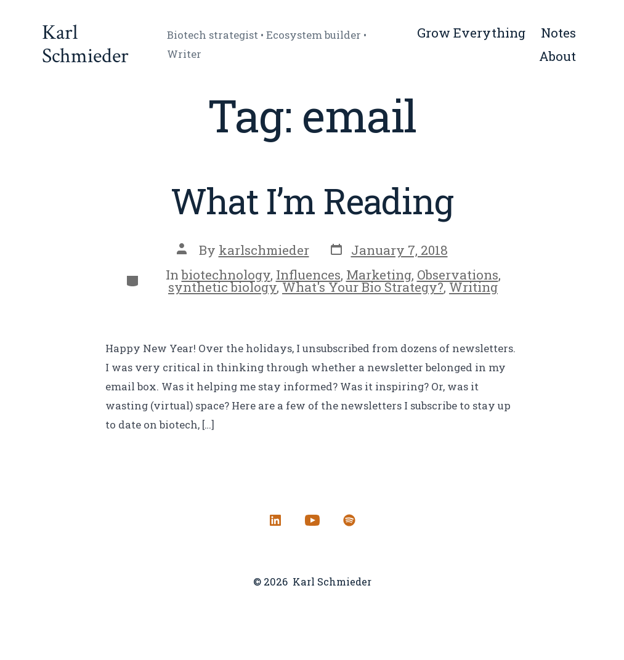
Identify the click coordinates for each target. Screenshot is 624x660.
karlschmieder (264, 250)
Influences (308, 274)
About (557, 56)
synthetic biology (222, 287)
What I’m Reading (312, 200)
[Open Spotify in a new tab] (349, 520)
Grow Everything (471, 32)
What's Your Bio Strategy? (363, 287)
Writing (473, 287)
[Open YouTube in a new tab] (312, 520)
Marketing (378, 274)
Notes (558, 32)
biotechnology (226, 274)
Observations (457, 274)
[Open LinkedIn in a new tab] (275, 520)
